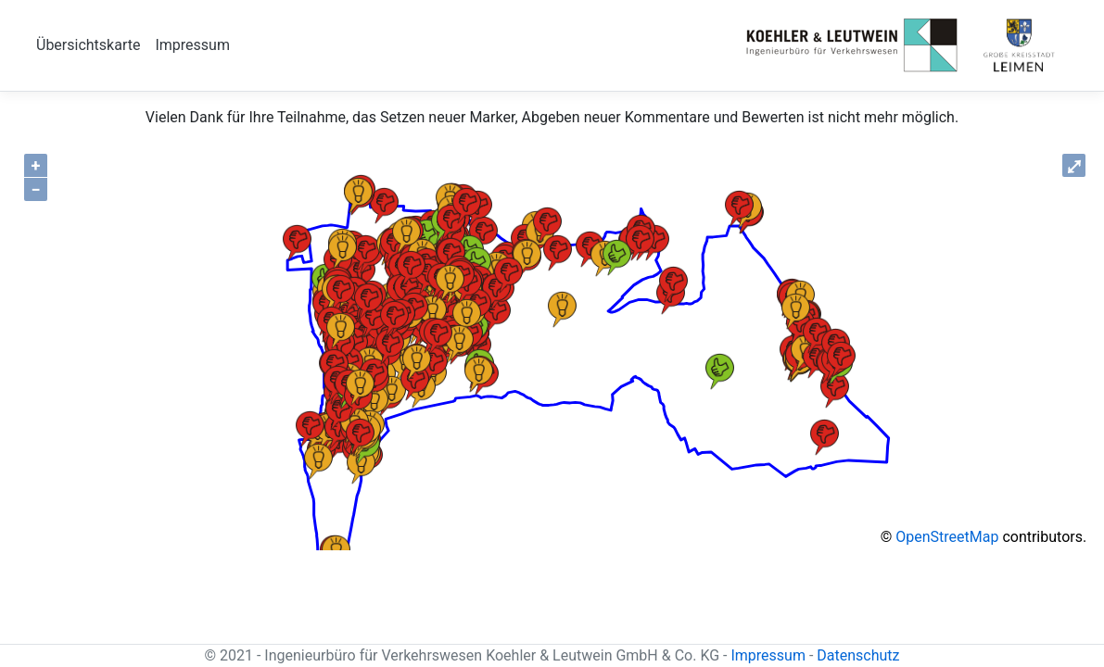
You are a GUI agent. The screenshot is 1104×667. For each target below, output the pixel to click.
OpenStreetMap (946, 537)
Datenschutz (858, 655)
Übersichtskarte (88, 45)
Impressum (192, 45)
